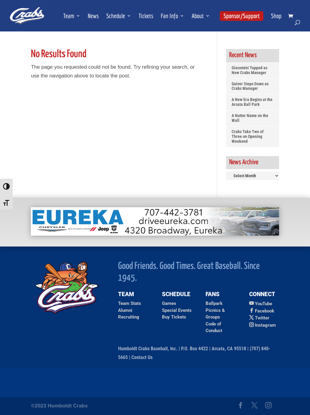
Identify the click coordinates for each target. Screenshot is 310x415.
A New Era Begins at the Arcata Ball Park (252, 102)
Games (169, 303)
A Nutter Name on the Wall (250, 118)
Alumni (125, 310)
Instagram (265, 325)
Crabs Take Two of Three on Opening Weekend (248, 136)
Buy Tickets (174, 317)
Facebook (264, 311)
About (198, 16)
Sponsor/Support (241, 15)
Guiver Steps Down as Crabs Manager (250, 86)
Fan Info (169, 16)
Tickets (146, 16)
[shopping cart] (292, 16)
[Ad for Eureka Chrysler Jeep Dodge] (155, 234)
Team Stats (129, 303)
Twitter (262, 318)
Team (68, 16)
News (93, 16)
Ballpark (214, 303)
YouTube (263, 303)
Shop (276, 16)
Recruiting (128, 317)
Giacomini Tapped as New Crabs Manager (249, 70)
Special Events (177, 310)
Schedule (115, 16)
